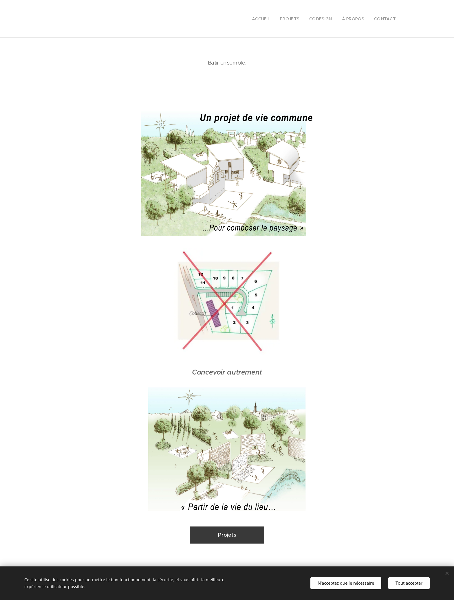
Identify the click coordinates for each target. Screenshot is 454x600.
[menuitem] (268, 19)
